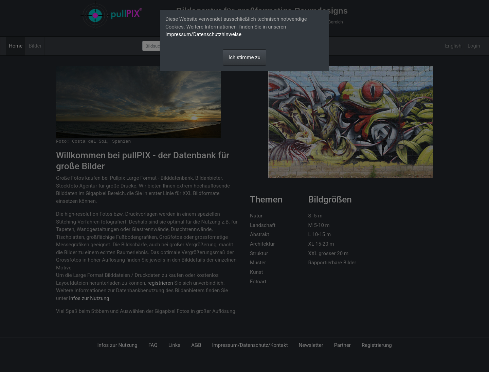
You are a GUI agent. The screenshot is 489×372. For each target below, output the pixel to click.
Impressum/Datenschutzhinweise (203, 34)
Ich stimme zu (244, 57)
